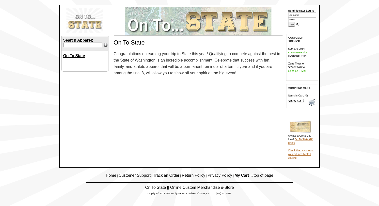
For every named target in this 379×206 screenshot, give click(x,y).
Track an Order (166, 175)
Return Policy (193, 175)
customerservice (298, 52)
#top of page (262, 175)
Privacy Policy (220, 175)
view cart (296, 100)
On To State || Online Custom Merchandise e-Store (189, 187)
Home (111, 175)
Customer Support (135, 175)
